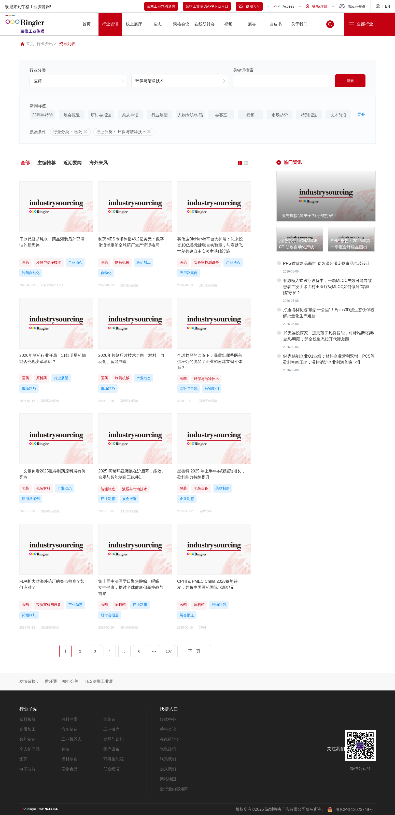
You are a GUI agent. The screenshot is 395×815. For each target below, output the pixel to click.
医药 (23, 759)
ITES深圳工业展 (98, 681)
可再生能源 (113, 759)
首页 (27, 44)
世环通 (51, 681)
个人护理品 (29, 749)
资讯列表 (67, 44)
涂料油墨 (69, 719)
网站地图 (168, 779)
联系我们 (168, 759)
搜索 (350, 81)
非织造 (109, 719)
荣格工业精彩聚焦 (161, 6)
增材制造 (69, 759)
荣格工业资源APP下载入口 (207, 6)
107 (169, 651)
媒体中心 (168, 719)
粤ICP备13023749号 (354, 809)
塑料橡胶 (27, 719)
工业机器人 (71, 739)
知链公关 (70, 681)
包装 (65, 749)
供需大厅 (249, 6)
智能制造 (27, 739)
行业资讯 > (47, 44)
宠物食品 (69, 769)
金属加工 (27, 729)
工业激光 (111, 729)
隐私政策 (168, 749)
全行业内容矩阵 (174, 789)
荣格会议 (168, 729)
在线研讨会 (170, 739)
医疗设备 (111, 749)
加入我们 (168, 769)
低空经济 (111, 769)
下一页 (194, 651)
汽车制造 (69, 729)
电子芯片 (27, 769)
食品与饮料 (113, 739)
